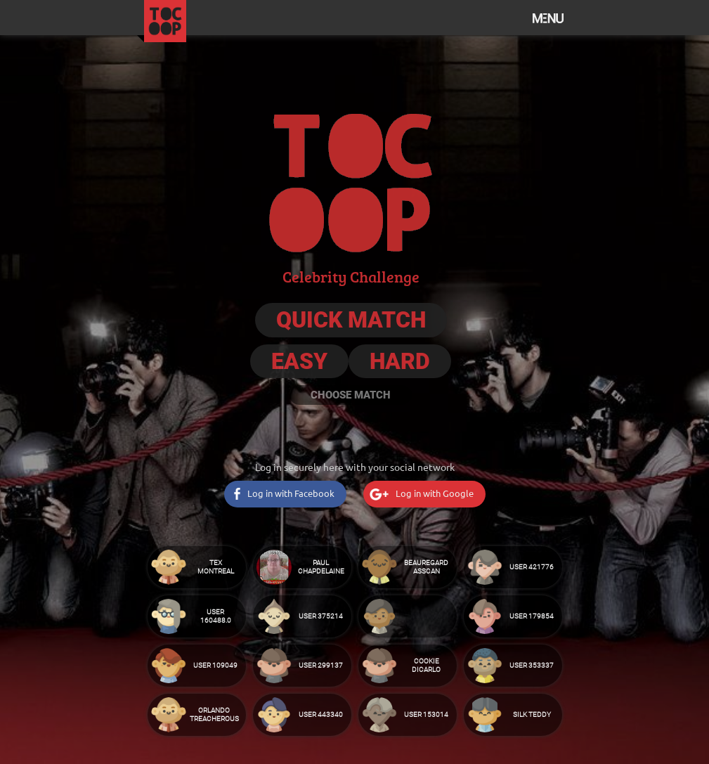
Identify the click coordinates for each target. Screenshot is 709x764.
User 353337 (531, 665)
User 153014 (426, 714)
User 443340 (321, 714)
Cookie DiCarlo (426, 665)
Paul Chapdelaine (321, 567)
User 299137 (321, 665)
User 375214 (321, 616)
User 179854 (531, 616)
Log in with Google (435, 493)
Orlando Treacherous (214, 714)
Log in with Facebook (290, 493)
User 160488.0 (215, 616)
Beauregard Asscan (426, 567)
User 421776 (531, 567)
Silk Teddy (532, 714)
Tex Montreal (215, 567)
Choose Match (351, 395)
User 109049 (215, 665)
